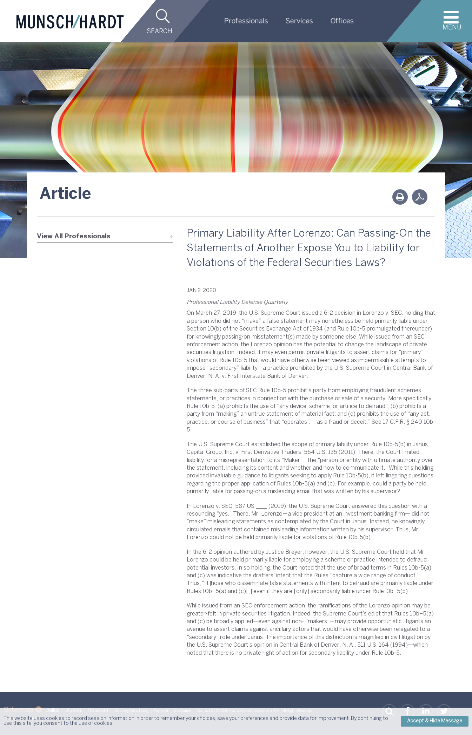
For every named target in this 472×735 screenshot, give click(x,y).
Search (159, 32)
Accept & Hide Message (434, 721)
